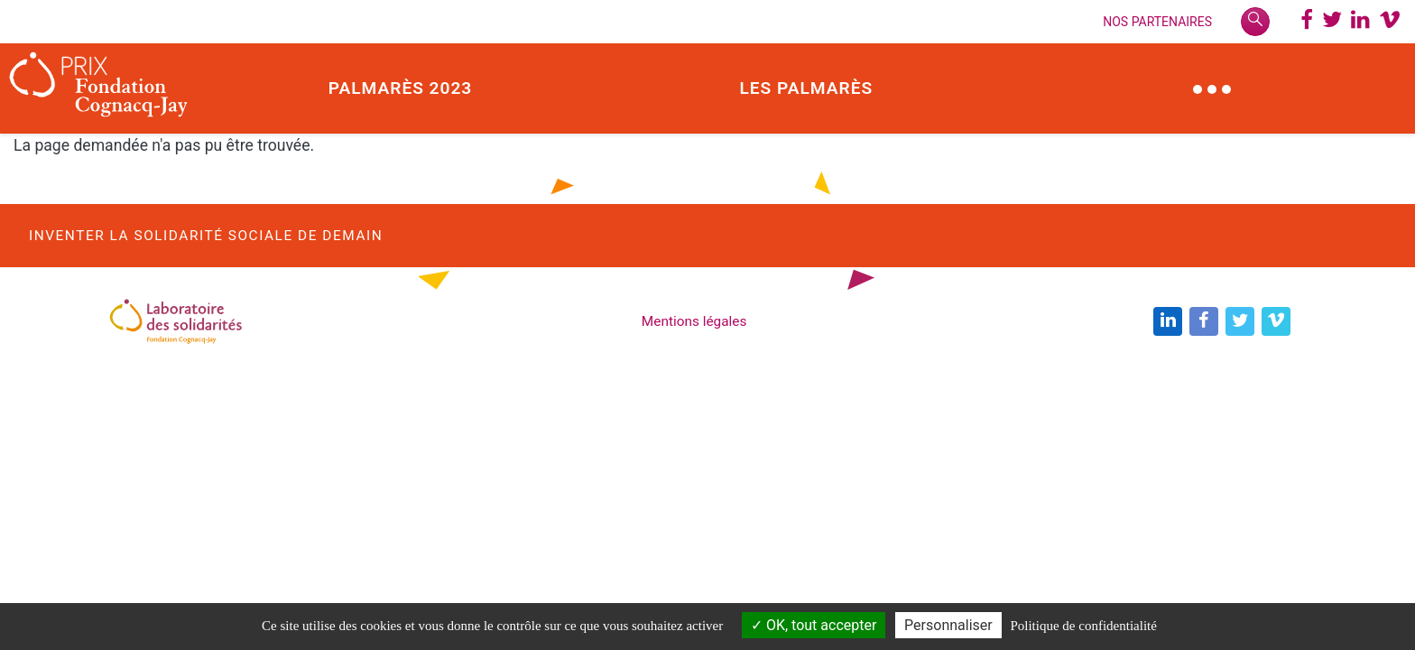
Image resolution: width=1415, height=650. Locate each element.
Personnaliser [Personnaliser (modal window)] (948, 625)
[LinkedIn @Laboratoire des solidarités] (1360, 21)
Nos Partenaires (1157, 21)
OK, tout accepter (813, 625)
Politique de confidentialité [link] (1083, 625)
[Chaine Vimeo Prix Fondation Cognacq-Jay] (1390, 21)
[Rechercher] (1255, 21)
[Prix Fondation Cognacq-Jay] (99, 88)
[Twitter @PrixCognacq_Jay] (1332, 21)
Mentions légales (694, 321)
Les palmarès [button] (806, 88)
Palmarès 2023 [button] (400, 88)
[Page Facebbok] (1306, 21)
